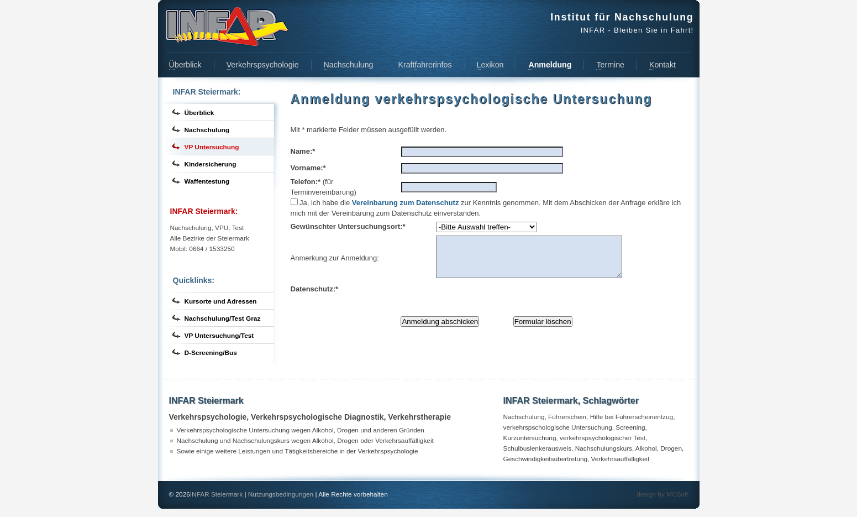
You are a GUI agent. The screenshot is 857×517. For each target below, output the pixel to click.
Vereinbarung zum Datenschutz (405, 203)
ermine (610, 65)
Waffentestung (207, 181)
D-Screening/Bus (211, 353)
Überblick (199, 113)
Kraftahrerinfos (425, 65)
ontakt (662, 65)
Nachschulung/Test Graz (223, 318)
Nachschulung (207, 130)
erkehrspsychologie (263, 65)
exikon (490, 65)
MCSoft (677, 502)
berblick (185, 65)
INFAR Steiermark (216, 502)
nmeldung (549, 65)
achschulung (349, 65)
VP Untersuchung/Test (219, 336)
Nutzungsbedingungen (280, 502)
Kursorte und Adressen (221, 301)
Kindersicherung (210, 164)
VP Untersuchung (212, 147)
